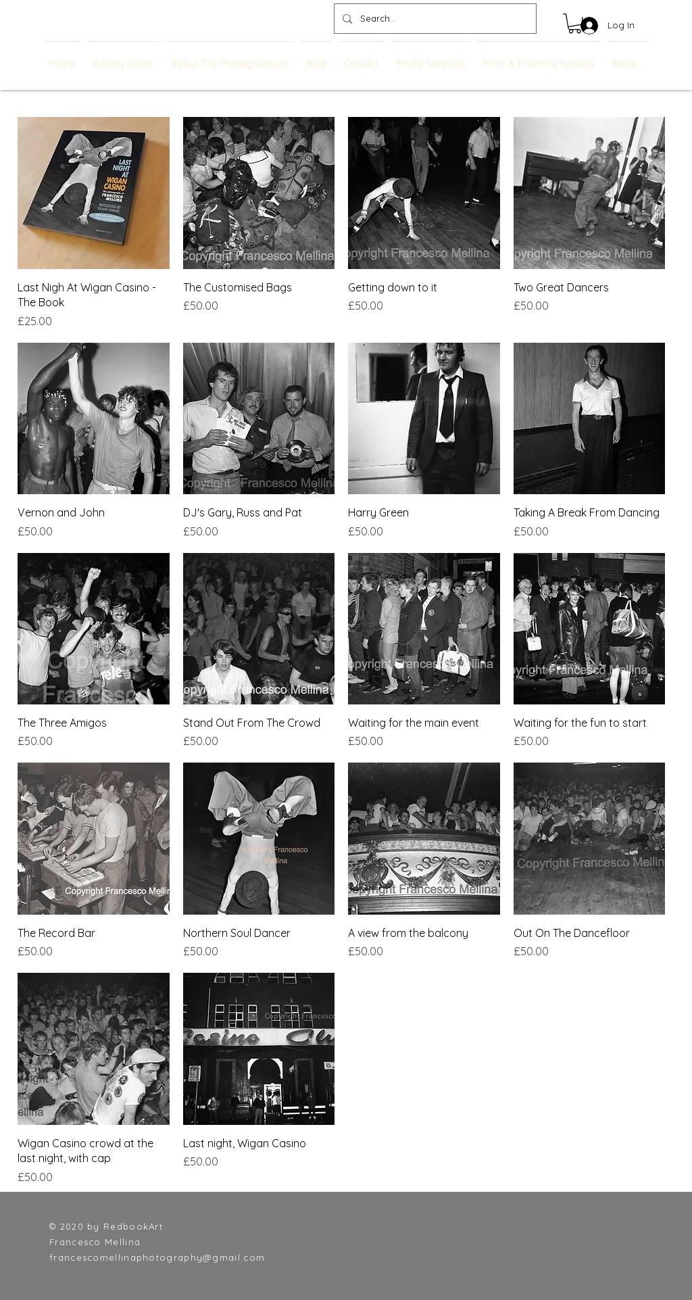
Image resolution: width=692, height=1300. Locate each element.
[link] (575, 23)
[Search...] (434, 18)
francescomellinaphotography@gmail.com (157, 1257)
